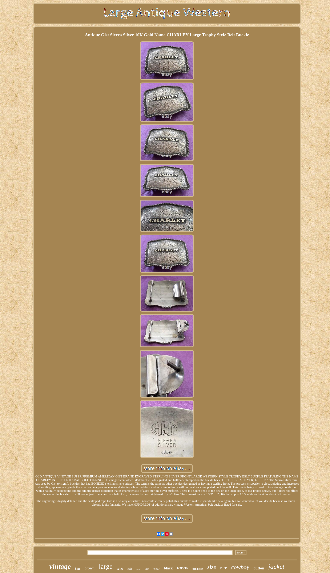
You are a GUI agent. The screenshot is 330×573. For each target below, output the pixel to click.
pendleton (198, 568)
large (105, 566)
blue (77, 568)
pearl (138, 569)
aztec (120, 568)
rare (223, 567)
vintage (60, 566)
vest (147, 568)
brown (89, 568)
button (258, 568)
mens (182, 567)
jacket (276, 566)
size (211, 567)
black (168, 568)
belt (129, 568)
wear (156, 568)
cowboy (240, 567)
